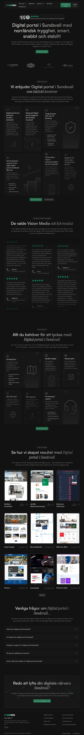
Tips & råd (49, 3)
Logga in (75, 5)
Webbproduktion (48, 715)
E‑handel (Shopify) (48, 718)
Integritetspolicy (66, 733)
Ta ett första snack (65, 5)
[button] (22, 3)
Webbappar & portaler (50, 724)
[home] (11, 5)
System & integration (68, 715)
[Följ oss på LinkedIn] (7, 727)
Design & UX (47, 721)
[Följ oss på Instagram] (5, 727)
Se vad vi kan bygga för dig (42, 700)
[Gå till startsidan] (9, 715)
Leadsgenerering (66, 721)
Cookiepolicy (76, 733)
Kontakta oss (22, 6)
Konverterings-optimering (69, 724)
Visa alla (42, 592)
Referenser (31, 3)
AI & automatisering (67, 718)
